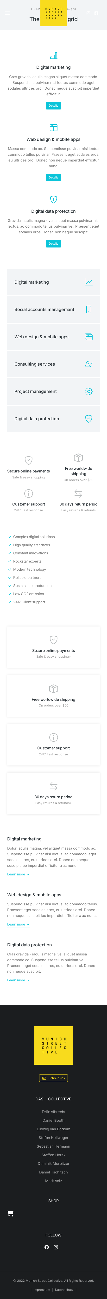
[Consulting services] (53, 364)
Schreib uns (53, 1078)
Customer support (28, 504)
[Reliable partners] (53, 578)
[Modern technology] (53, 569)
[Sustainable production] (53, 586)
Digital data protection (53, 211)
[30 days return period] (78, 493)
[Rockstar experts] (53, 561)
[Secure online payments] (28, 460)
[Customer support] (28, 493)
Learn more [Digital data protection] (18, 980)
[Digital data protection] (53, 199)
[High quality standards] (53, 545)
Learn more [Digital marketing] (18, 874)
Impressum (42, 1290)
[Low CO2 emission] (53, 594)
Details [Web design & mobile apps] (53, 177)
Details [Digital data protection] (53, 243)
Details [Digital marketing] (53, 105)
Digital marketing (53, 67)
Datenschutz (64, 1290)
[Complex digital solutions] (53, 537)
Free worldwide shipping (53, 699)
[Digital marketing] (53, 55)
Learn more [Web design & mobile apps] (18, 924)
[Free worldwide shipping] (78, 458)
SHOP (53, 1200)
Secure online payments (28, 471)
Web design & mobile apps (53, 139)
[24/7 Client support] (53, 602)
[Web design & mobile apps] (53, 128)
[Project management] (53, 391)
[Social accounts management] (53, 309)
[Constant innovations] (53, 553)
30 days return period (78, 504)
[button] (8, 13)
